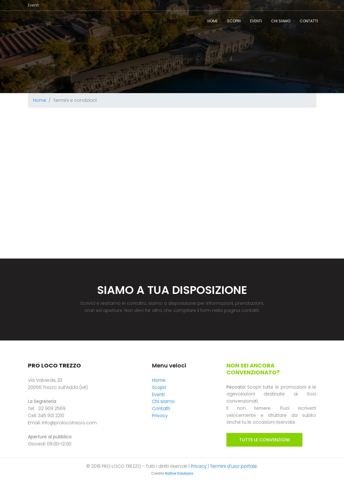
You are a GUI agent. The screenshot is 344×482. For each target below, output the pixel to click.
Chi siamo (280, 21)
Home (213, 21)
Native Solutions (179, 473)
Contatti (309, 21)
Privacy (160, 415)
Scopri (234, 21)
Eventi (33, 5)
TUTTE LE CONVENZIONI (264, 440)
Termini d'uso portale (233, 466)
